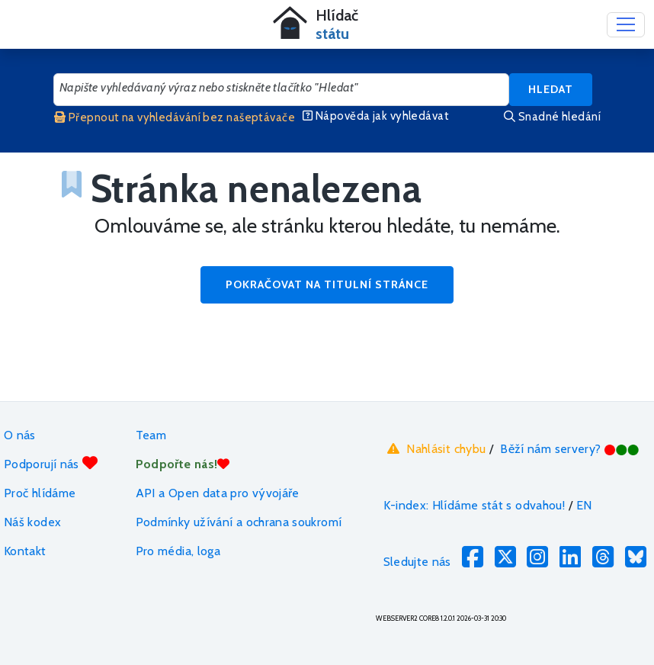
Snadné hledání (552, 117)
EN (584, 505)
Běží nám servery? (570, 449)
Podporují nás (51, 463)
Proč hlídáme (39, 493)
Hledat (550, 89)
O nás (20, 435)
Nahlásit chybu (434, 448)
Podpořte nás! (183, 464)
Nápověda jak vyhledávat (376, 116)
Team (151, 435)
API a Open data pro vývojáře (218, 493)
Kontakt (25, 551)
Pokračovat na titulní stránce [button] (327, 284)
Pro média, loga (178, 551)
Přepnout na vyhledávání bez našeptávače (174, 117)
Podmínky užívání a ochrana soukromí (239, 522)
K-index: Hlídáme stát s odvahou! (474, 505)
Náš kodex (32, 522)
